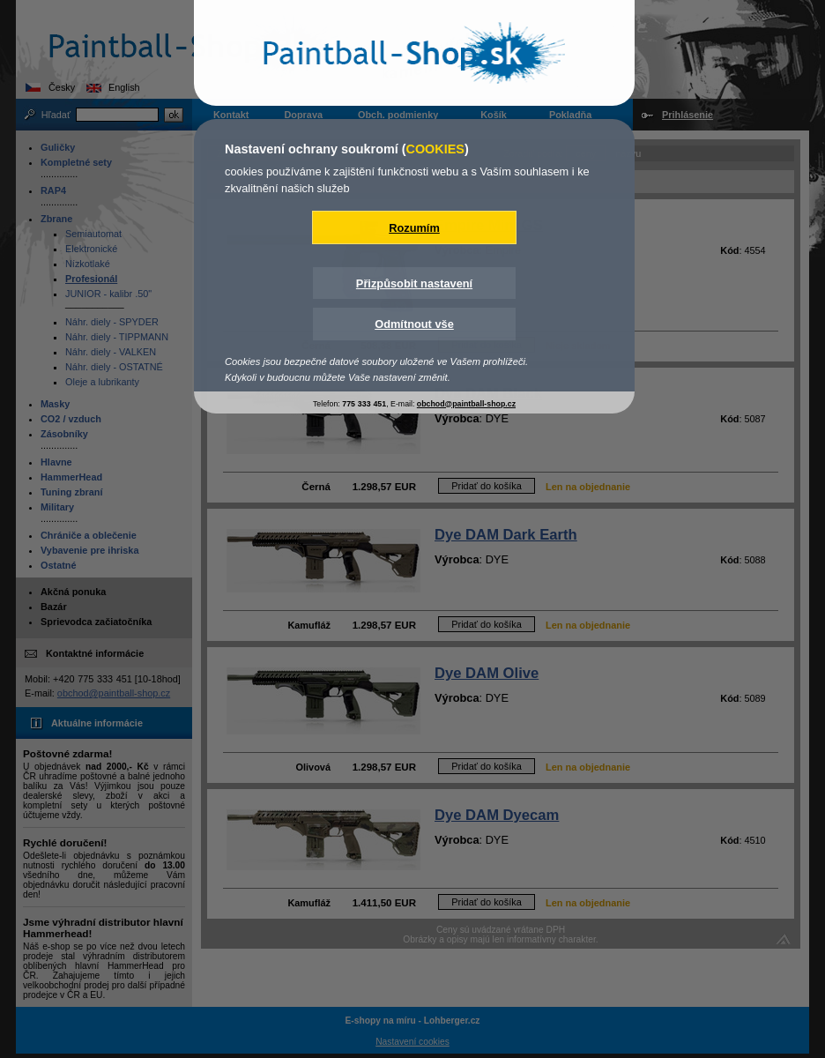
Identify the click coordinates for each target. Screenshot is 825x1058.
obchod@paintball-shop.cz (466, 403)
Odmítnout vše (414, 324)
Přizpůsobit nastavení (414, 283)
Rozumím (414, 228)
